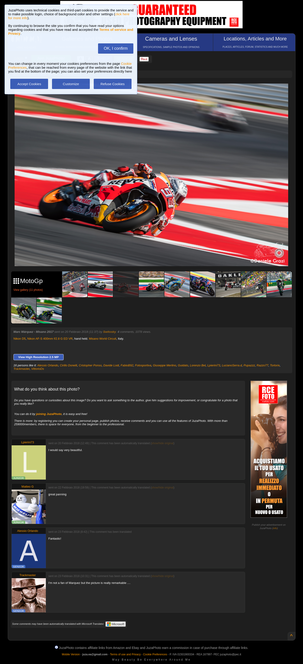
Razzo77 (262, 365)
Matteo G (27, 486)
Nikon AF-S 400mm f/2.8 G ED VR (50, 338)
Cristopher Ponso (90, 365)
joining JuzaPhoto (49, 414)
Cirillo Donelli (68, 365)
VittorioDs (37, 368)
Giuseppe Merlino (164, 365)
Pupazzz (249, 365)
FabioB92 (127, 365)
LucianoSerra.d (232, 365)
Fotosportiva (143, 365)
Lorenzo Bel (198, 365)
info (275, 528)
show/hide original (163, 443)
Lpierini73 (213, 365)
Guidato (183, 365)
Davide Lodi (111, 365)
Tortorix (275, 365)
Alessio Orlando (47, 365)
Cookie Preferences (155, 654)
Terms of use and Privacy (125, 654)
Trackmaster (21, 368)
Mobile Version (71, 654)
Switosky (109, 331)
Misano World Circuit (102, 338)
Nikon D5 (19, 338)
